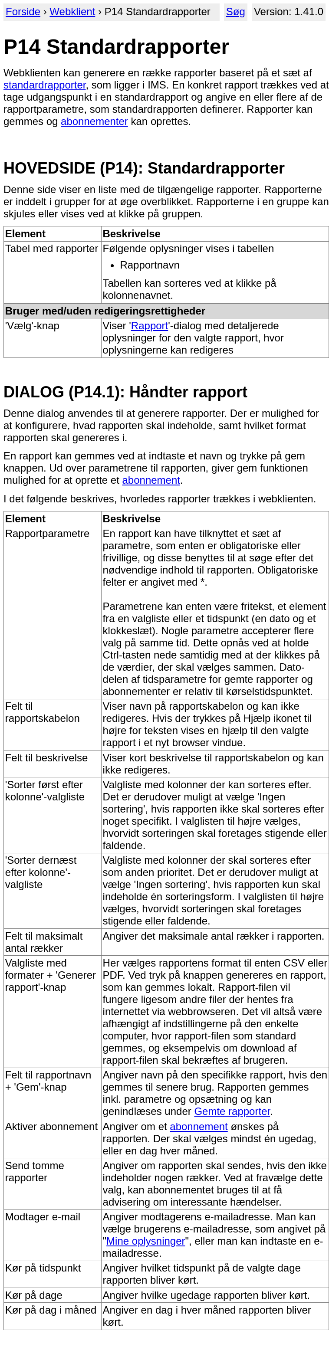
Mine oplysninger (145, 1241)
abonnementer (94, 121)
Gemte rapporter (232, 1111)
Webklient (72, 11)
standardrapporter (44, 85)
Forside (23, 11)
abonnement (151, 480)
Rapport (149, 325)
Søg (235, 11)
